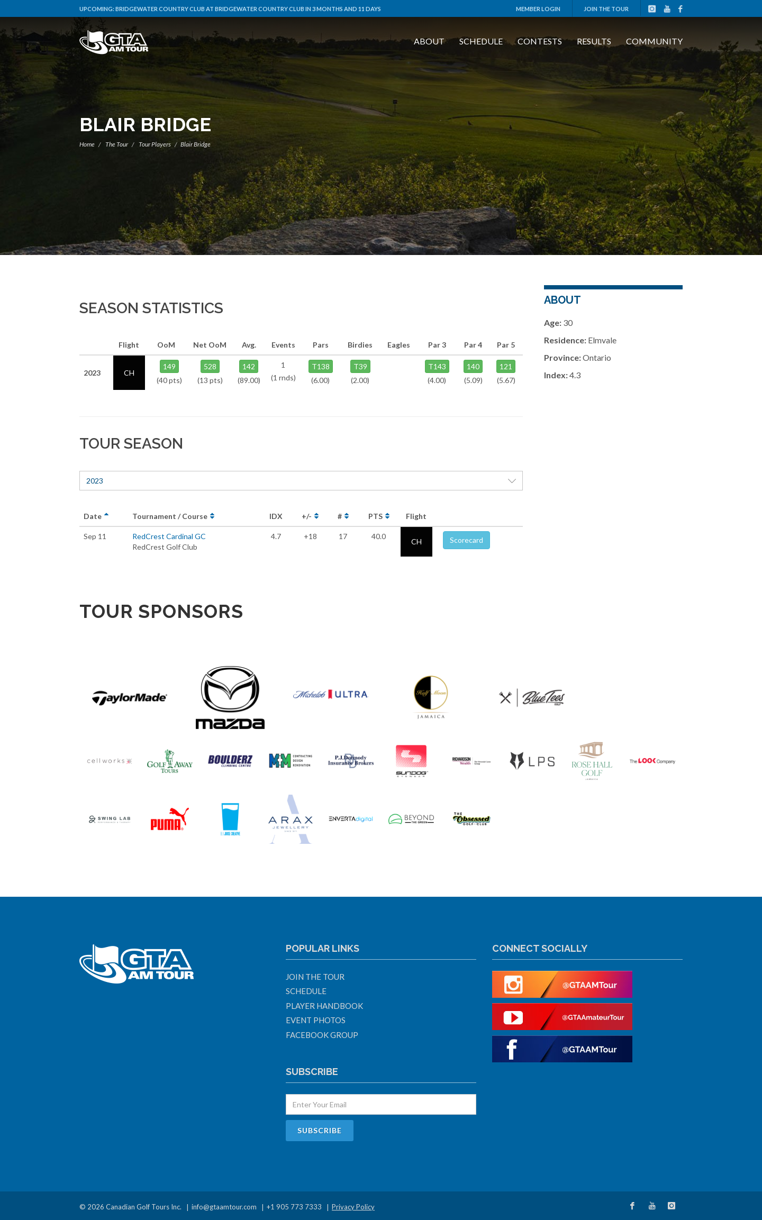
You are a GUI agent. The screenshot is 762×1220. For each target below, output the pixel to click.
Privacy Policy (353, 1207)
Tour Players (155, 144)
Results (594, 41)
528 (210, 366)
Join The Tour (606, 8)
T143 (437, 366)
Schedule (481, 41)
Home (87, 144)
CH (416, 541)
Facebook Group (322, 1035)
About (429, 41)
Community (654, 41)
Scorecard (466, 539)
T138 (321, 366)
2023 (301, 480)
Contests (540, 41)
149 (169, 366)
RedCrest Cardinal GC (169, 536)
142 (248, 366)
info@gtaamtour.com (224, 1207)
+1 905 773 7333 (294, 1207)
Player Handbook (324, 1005)
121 (506, 366)
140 (473, 366)
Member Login (538, 8)
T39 (360, 366)
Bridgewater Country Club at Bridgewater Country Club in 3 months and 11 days (248, 8)
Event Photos (316, 1020)
